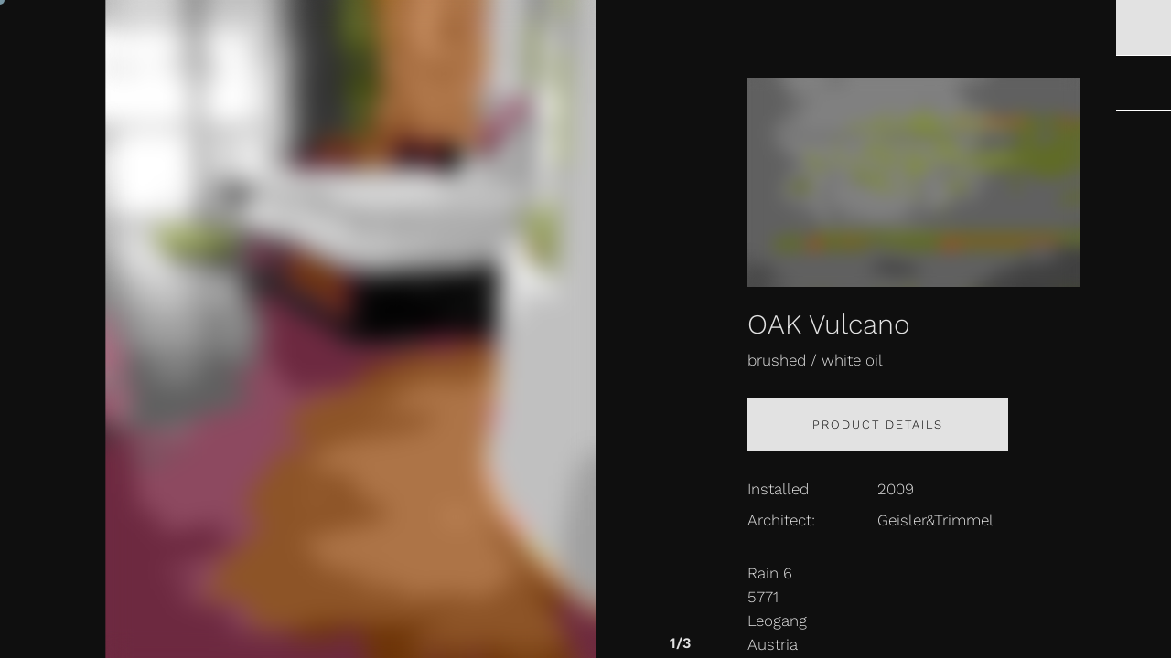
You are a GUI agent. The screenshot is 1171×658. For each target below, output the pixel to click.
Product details (877, 424)
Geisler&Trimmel (935, 520)
